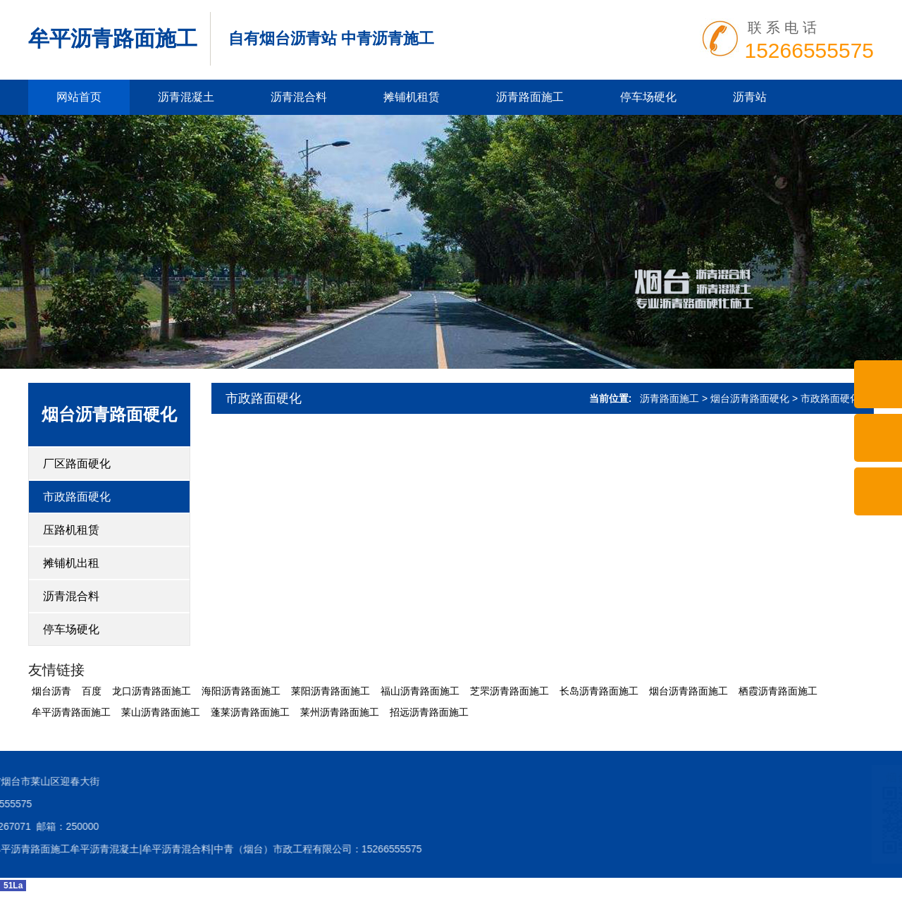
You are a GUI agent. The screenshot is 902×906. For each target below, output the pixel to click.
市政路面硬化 (77, 497)
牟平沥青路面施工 (112, 38)
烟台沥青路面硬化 (109, 414)
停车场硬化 (648, 97)
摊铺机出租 (71, 563)
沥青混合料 (299, 97)
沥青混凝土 (186, 97)
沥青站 (750, 97)
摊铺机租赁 (411, 97)
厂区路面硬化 (77, 464)
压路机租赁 (71, 530)
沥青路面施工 (530, 97)
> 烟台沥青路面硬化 (745, 398)
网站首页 (78, 97)
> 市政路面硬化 (826, 398)
